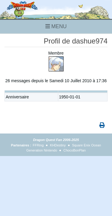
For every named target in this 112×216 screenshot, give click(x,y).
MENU (56, 26)
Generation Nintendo (41, 150)
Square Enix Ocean (86, 145)
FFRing (38, 145)
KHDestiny (58, 145)
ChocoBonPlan (74, 150)
